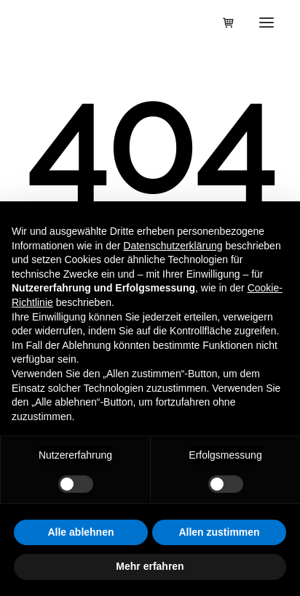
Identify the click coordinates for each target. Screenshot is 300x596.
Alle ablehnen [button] (80, 532)
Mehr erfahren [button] (149, 566)
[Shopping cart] (222, 22)
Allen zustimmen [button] (218, 532)
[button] (266, 22)
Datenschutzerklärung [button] (172, 245)
